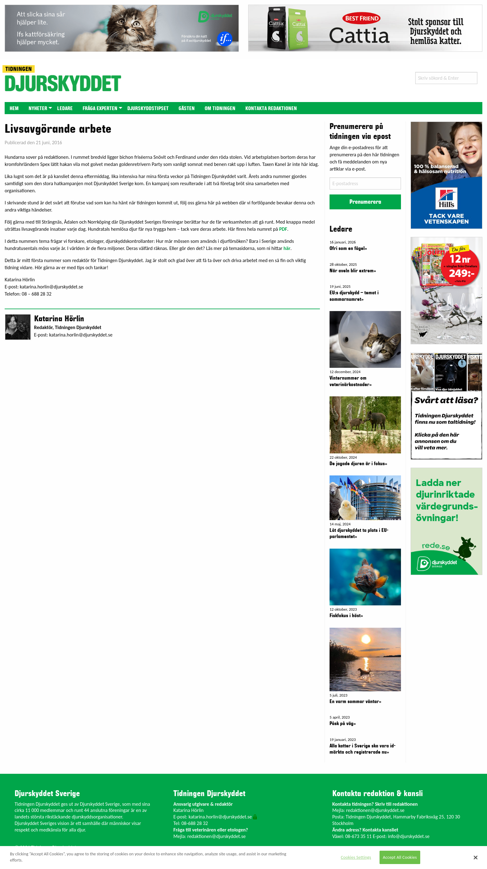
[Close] (476, 857)
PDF (283, 229)
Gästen (187, 108)
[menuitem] (14, 108)
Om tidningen (220, 108)
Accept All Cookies (400, 857)
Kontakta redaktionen (271, 108)
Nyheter (38, 108)
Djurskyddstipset (148, 108)
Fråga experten (100, 108)
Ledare (65, 108)
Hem (14, 108)
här (287, 248)
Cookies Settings (356, 857)
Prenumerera (365, 201)
